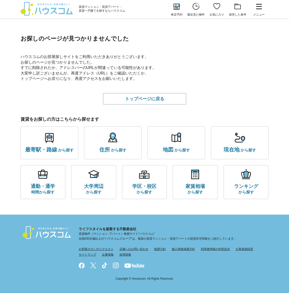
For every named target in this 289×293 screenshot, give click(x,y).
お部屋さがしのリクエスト (96, 249)
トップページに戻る (144, 98)
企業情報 (108, 254)
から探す (49, 150)
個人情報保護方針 (183, 249)
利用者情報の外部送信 (215, 249)
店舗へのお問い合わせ (133, 249)
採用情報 (125, 254)
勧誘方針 (160, 249)
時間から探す (43, 188)
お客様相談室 (244, 249)
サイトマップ (87, 254)
